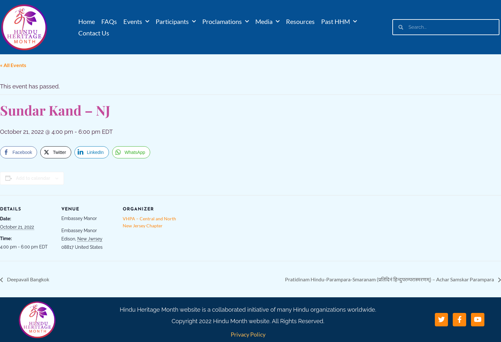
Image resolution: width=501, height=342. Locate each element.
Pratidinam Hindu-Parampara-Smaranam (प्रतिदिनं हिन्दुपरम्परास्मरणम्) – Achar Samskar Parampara (390, 279)
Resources (300, 21)
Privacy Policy (248, 334)
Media (267, 21)
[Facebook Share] (18, 152)
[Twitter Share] (55, 152)
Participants (176, 21)
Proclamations (225, 21)
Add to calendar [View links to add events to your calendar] (33, 178)
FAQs (109, 21)
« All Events (13, 65)
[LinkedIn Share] (91, 152)
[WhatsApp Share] (131, 152)
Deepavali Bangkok (27, 279)
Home (86, 21)
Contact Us (93, 33)
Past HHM (339, 21)
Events (136, 21)
